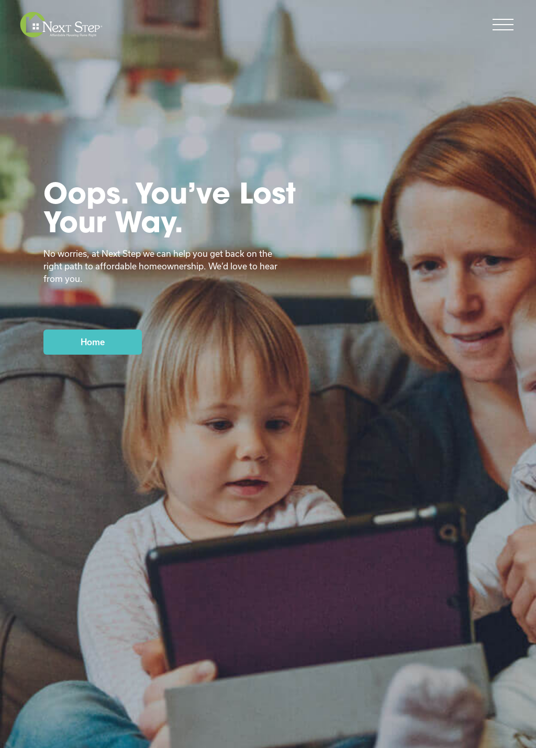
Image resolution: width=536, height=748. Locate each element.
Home (93, 342)
